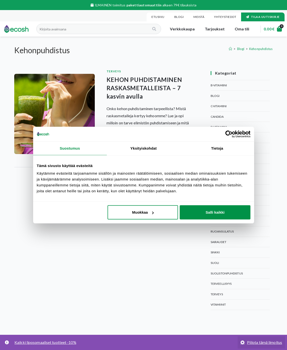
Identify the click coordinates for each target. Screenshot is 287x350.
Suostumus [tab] (70, 148)
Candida (217, 116)
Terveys (114, 71)
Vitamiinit (218, 304)
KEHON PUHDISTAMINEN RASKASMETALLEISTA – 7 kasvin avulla (144, 88)
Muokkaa (143, 212)
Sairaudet (218, 242)
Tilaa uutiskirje (263, 17)
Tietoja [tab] (217, 148)
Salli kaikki (215, 212)
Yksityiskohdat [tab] (143, 148)
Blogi (179, 17)
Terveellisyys (221, 283)
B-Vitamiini (219, 85)
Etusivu (157, 17)
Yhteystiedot (225, 17)
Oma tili (239, 28)
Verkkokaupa (180, 28)
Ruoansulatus (222, 231)
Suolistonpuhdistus (227, 273)
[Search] (152, 29)
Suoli (215, 263)
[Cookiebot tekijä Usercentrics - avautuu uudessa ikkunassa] (228, 134)
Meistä (198, 17)
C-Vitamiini (219, 106)
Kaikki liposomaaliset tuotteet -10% (45, 342)
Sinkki (215, 252)
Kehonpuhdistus (261, 49)
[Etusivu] (230, 49)
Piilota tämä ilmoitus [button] (264, 342)
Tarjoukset (212, 28)
